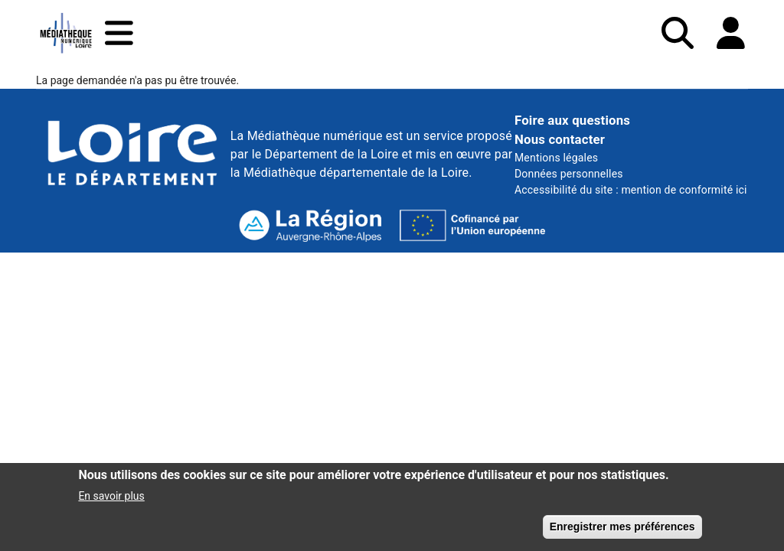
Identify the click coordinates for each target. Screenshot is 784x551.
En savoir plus (111, 500)
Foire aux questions (572, 120)
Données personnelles (568, 174)
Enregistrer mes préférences (622, 531)
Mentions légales (556, 158)
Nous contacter (559, 139)
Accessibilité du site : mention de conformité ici (630, 190)
